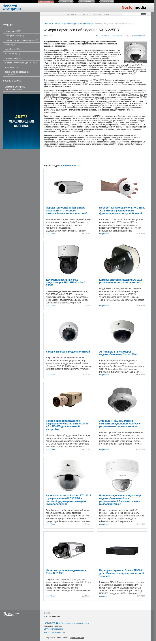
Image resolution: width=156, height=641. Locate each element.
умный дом (12, 49)
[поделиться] (102, 35)
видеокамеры (87, 24)
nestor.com (45, 1)
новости (85, 14)
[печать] (117, 35)
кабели (10, 45)
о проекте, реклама (101, 14)
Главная (47, 24)
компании (11, 67)
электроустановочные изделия (21, 40)
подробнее (50, 234)
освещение (13, 31)
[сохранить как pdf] (136, 35)
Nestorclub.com (78, 638)
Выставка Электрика (15, 88)
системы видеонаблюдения (21, 63)
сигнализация (13, 58)
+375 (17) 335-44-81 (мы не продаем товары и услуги (66, 623)
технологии (12, 53)
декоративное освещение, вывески (17, 73)
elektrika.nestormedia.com (54, 632)
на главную (71, 14)
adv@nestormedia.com (53, 629)
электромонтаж (14, 35)
